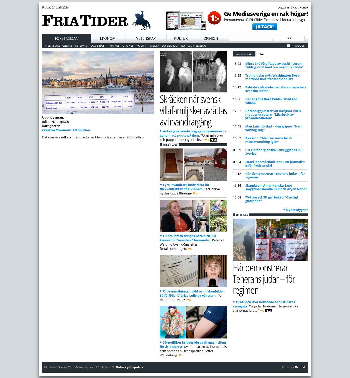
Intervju (81, 46)
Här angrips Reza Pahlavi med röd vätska (271, 101)
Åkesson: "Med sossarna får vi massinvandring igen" (268, 140)
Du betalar (170, 46)
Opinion (210, 38)
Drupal (300, 367)
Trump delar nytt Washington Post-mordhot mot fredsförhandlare (272, 77)
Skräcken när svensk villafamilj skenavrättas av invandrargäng (193, 110)
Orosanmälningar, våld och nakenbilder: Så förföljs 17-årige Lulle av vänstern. (192, 293)
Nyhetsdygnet (297, 210)
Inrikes (114, 46)
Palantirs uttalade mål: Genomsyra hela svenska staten (275, 89)
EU (183, 46)
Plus (261, 54)
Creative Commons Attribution (66, 130)
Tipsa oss (298, 46)
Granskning (197, 46)
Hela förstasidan (58, 46)
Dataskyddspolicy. (130, 367)
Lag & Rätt (98, 46)
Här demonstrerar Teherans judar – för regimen (275, 175)
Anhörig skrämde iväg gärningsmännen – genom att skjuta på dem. (193, 133)
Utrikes (127, 46)
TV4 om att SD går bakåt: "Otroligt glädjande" (271, 199)
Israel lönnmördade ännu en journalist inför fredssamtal (275, 163)
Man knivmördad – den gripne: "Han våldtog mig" (273, 128)
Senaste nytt (246, 53)
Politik (141, 46)
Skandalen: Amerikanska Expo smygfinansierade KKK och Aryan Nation (276, 187)
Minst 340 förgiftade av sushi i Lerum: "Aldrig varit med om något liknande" (274, 65)
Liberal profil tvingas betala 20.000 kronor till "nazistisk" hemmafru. (188, 238)
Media (154, 46)
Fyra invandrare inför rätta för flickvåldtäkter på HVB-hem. (184, 187)
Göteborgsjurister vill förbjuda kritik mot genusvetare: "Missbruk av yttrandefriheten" (273, 114)
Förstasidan (66, 38)
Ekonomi (108, 38)
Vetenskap (146, 38)
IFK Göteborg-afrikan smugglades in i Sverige (273, 152)
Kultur (181, 38)
